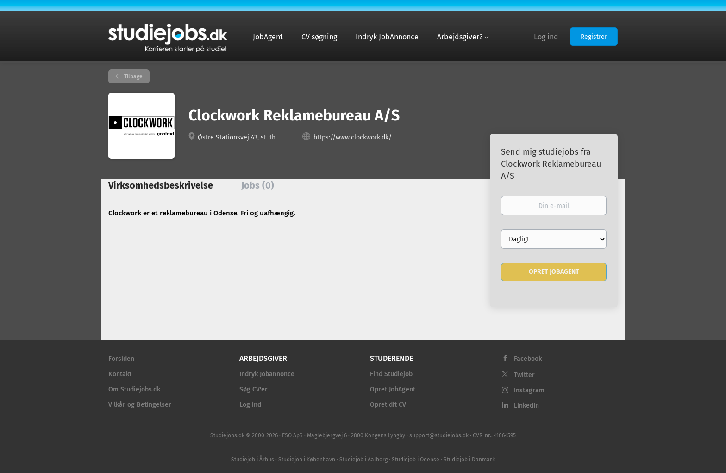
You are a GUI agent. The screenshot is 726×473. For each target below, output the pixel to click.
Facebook (528, 359)
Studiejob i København (306, 459)
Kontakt (119, 374)
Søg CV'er (253, 389)
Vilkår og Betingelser (139, 405)
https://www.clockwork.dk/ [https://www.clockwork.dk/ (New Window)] (352, 137)
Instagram (529, 390)
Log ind (546, 36)
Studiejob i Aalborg (363, 459)
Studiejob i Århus (252, 459)
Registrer (594, 37)
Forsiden (121, 359)
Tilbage (133, 76)
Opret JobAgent (392, 389)
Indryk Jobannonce (266, 374)
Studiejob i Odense (415, 459)
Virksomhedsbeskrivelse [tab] (160, 185)
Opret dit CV (388, 405)
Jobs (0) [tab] (257, 185)
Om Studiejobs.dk (134, 389)
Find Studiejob (391, 374)
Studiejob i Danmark (469, 459)
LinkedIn (526, 406)
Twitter (524, 375)
